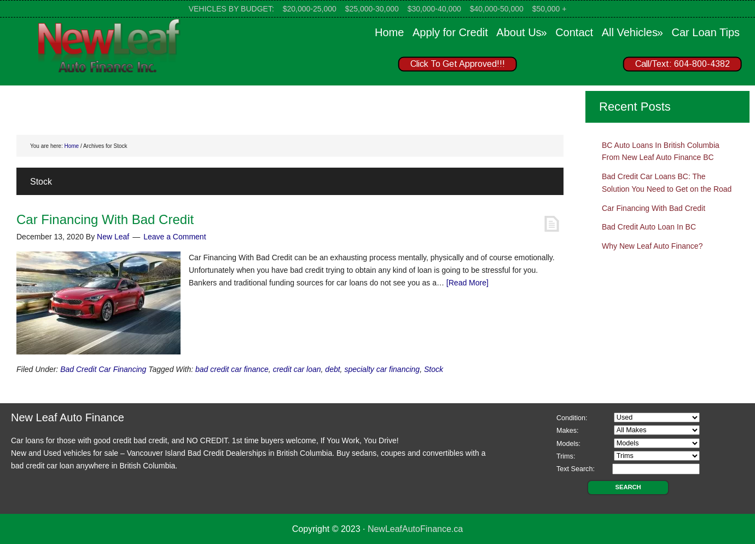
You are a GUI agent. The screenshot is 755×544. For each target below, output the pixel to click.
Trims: (566, 456)
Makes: (567, 430)
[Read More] (467, 282)
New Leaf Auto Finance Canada (109, 45)
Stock (433, 369)
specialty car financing (382, 369)
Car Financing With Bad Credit (105, 219)
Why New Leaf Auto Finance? (652, 246)
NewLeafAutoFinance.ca (415, 529)
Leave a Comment (174, 236)
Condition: (572, 418)
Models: (568, 444)
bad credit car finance (232, 369)
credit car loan (297, 369)
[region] (563, 66)
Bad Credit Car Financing (103, 369)
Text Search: (575, 469)
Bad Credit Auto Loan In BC (649, 226)
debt (332, 369)
